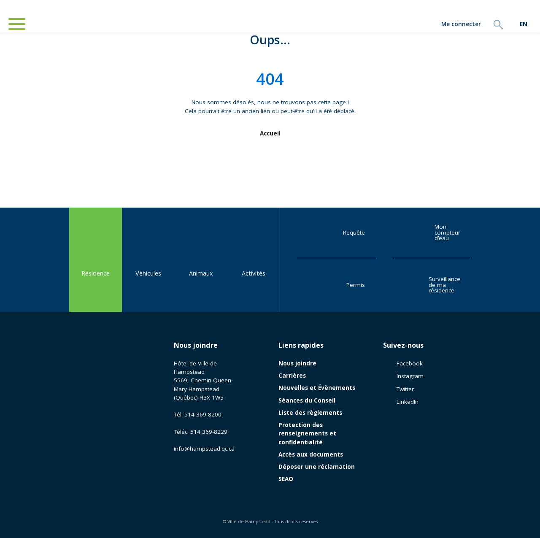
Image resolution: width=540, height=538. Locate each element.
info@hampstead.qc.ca (204, 448)
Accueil (270, 133)
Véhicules (148, 259)
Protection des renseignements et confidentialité (307, 433)
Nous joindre (196, 345)
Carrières (292, 375)
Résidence (95, 259)
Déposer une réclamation (316, 466)
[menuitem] (524, 24)
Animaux (201, 259)
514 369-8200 (202, 414)
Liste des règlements (310, 412)
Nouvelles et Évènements (316, 388)
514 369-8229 (208, 431)
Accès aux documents (310, 454)
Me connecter (437, 24)
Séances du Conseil (306, 400)
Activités (253, 259)
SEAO (285, 479)
